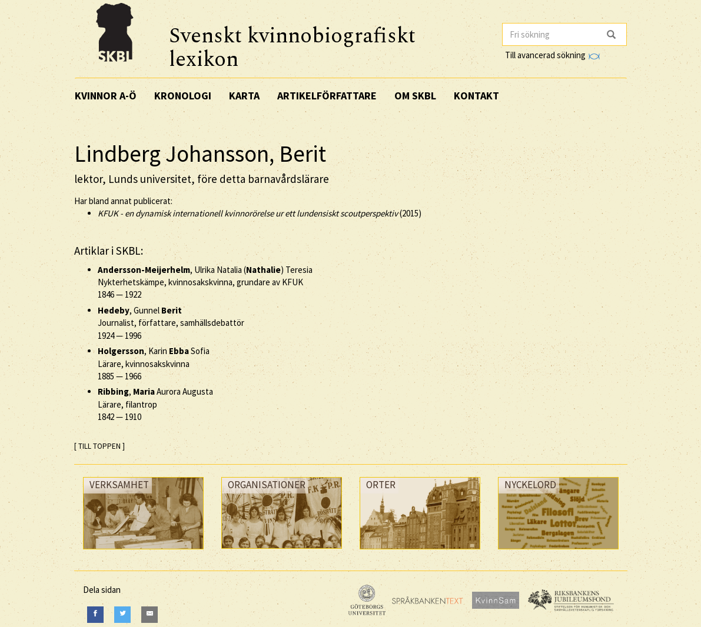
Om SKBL (415, 95)
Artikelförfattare (327, 95)
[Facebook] (95, 614)
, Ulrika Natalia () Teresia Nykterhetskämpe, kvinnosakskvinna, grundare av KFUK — (205, 282)
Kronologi (182, 95)
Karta (244, 95)
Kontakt (476, 95)
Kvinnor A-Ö (106, 95)
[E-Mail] (149, 614)
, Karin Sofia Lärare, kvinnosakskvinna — (154, 363)
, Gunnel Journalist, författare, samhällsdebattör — (171, 323)
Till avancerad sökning (552, 55)
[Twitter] (122, 614)
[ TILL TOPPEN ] (99, 446)
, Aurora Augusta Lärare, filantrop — (155, 404)
